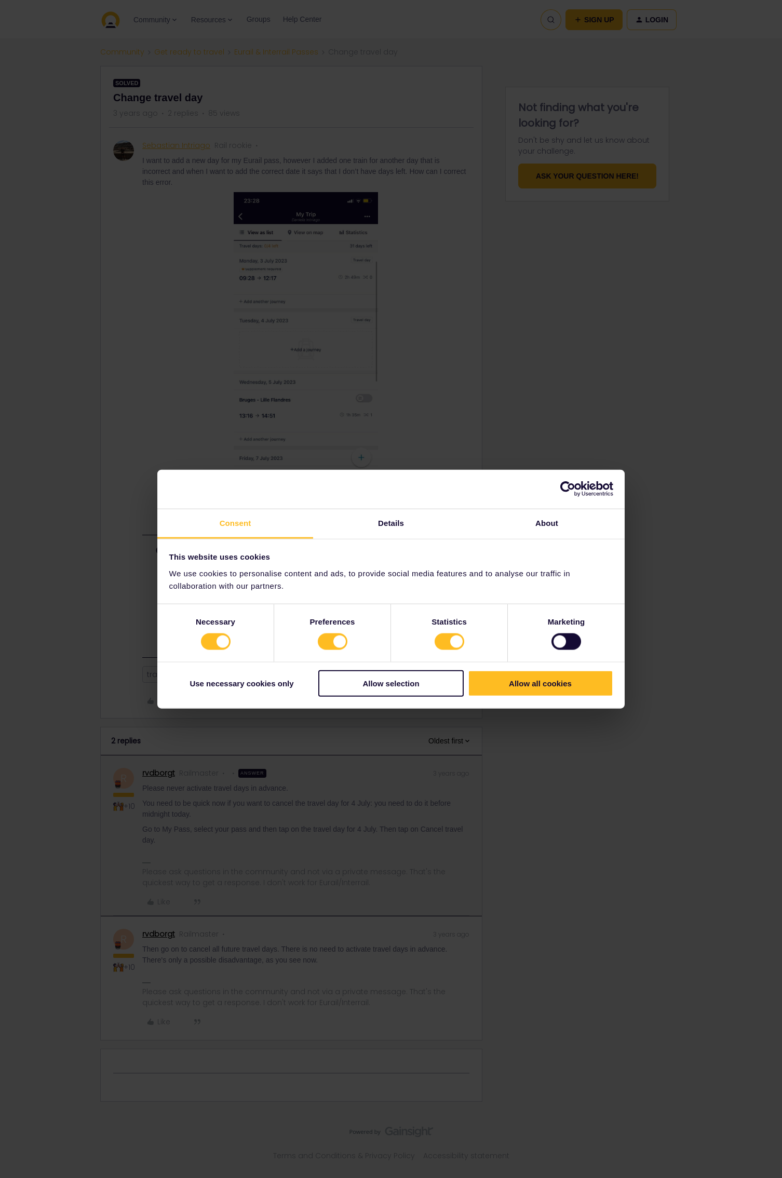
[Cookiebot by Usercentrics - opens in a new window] (567, 489)
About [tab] (546, 522)
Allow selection (390, 683)
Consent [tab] (235, 522)
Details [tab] (391, 522)
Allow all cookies (540, 683)
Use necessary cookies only (241, 683)
